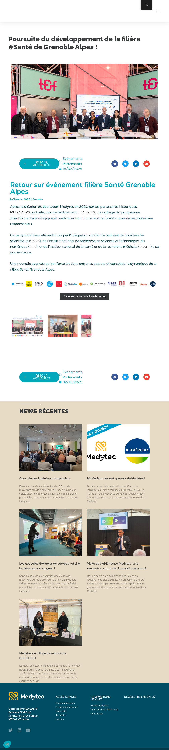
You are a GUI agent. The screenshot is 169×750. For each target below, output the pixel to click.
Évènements (72, 158)
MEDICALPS (20, 212)
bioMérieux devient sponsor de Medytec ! (116, 478)
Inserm (145, 246)
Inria (32, 246)
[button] (114, 163)
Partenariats (72, 164)
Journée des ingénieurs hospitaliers (44, 478)
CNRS (35, 241)
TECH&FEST (87, 212)
